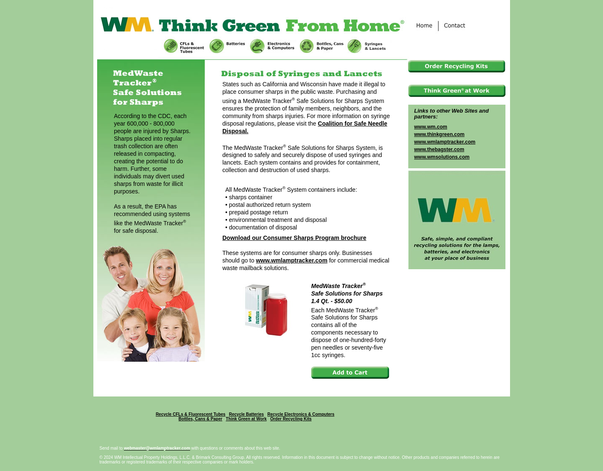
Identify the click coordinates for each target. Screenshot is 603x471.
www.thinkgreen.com (439, 134)
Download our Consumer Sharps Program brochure (294, 237)
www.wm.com (430, 127)
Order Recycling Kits (291, 419)
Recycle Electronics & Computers (300, 414)
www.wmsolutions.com (441, 157)
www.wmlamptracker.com (291, 260)
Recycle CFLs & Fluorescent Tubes (191, 414)
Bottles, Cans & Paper (200, 419)
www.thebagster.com (439, 149)
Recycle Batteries (246, 414)
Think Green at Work (246, 419)
